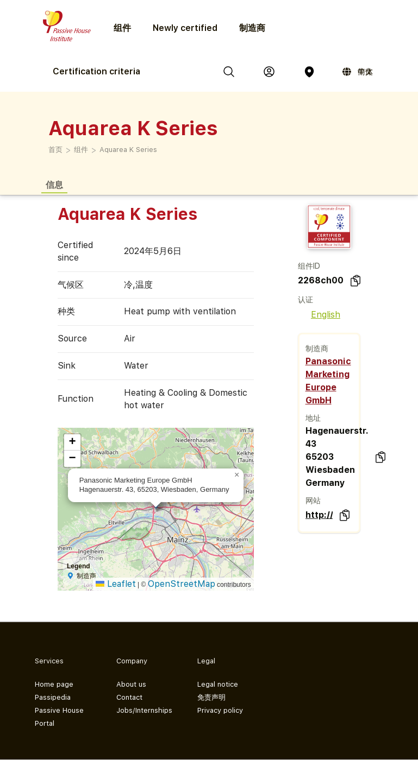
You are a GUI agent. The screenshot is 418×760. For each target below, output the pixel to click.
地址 (313, 418)
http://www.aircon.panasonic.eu (319, 515)
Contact (129, 697)
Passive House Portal (59, 716)
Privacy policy (220, 710)
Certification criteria (96, 71)
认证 (305, 299)
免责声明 (211, 697)
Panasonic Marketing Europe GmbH (328, 381)
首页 (55, 149)
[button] (237, 475)
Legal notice (217, 684)
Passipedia (53, 697)
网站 (313, 500)
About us (131, 684)
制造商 (252, 28)
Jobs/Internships (144, 710)
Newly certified (185, 28)
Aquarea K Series (128, 149)
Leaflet (116, 584)
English (319, 314)
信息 (54, 184)
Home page (54, 684)
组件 (81, 149)
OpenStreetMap (181, 584)
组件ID (309, 266)
